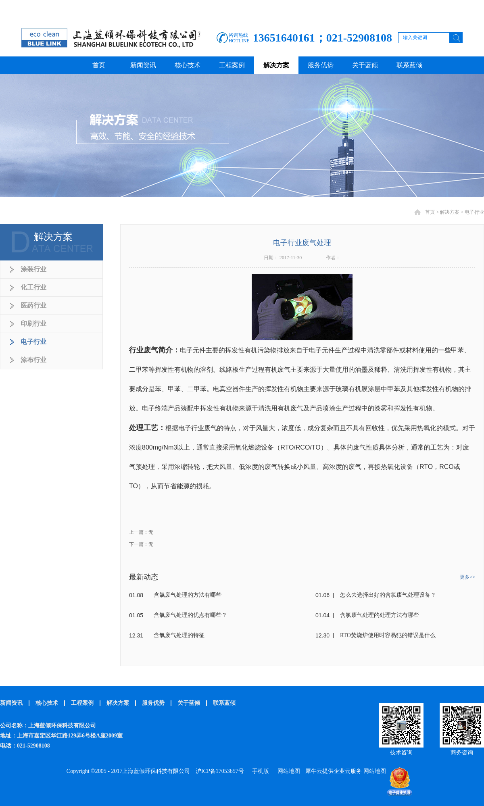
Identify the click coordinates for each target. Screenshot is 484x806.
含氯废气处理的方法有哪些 (187, 595)
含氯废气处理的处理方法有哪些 (379, 615)
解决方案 (449, 212)
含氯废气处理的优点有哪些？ (190, 615)
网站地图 (287, 771)
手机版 (259, 771)
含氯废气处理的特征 (179, 635)
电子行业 (474, 212)
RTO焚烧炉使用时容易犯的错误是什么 (388, 635)
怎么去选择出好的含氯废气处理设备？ (388, 595)
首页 (98, 65)
